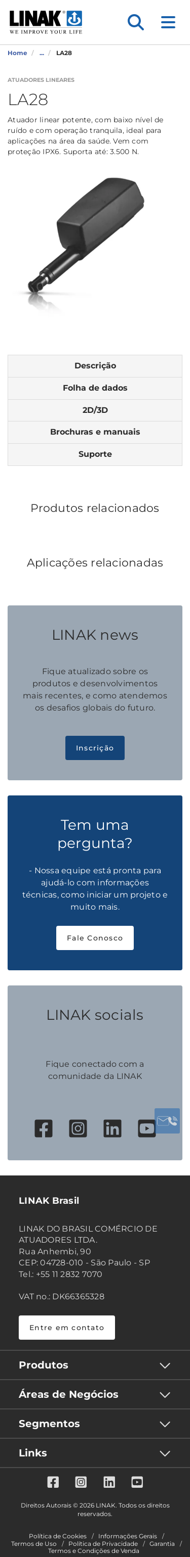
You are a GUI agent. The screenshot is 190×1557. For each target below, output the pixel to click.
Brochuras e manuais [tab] (95, 432)
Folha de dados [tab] (95, 388)
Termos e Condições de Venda (93, 1550)
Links (33, 1453)
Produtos (43, 1365)
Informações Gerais (127, 1536)
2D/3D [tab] (95, 410)
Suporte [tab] (95, 454)
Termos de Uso (34, 1543)
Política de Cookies (58, 1536)
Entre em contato (66, 1327)
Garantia (162, 1543)
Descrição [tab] (95, 365)
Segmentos (49, 1424)
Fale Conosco (95, 937)
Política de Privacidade (103, 1543)
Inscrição (95, 747)
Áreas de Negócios (69, 1394)
